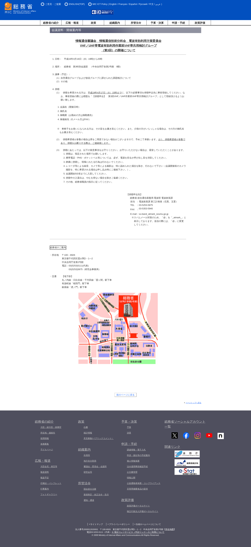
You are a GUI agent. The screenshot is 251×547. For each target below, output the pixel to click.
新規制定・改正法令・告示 (96, 494)
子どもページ (46, 449)
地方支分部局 (90, 461)
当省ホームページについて (148, 524)
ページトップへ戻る (193, 403)
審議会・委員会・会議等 (95, 466)
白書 (86, 427)
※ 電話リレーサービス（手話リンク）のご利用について (138, 532)
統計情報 (88, 433)
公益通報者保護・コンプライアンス (143, 483)
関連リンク (172, 448)
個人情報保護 (133, 461)
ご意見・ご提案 (53, 4)
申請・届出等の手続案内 (138, 455)
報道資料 (44, 472)
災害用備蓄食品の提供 (137, 489)
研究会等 (88, 472)
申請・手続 (178, 22)
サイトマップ (96, 524)
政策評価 (200, 22)
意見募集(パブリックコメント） (99, 438)
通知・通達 (89, 500)
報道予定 (44, 477)
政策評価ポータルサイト (138, 506)
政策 (93, 22)
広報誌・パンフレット (50, 483)
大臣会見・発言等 (48, 466)
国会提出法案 (90, 489)
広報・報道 (72, 22)
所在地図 (169, 529)
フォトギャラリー (48, 494)
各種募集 (44, 444)
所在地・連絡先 (47, 433)
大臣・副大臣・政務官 (50, 427)
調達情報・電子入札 (136, 450)
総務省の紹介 (51, 22)
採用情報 (44, 438)
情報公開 (131, 477)
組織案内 (114, 22)
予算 (129, 427)
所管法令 (136, 22)
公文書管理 (132, 472)
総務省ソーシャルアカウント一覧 (185, 424)
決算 (129, 433)
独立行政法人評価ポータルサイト (142, 511)
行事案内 (44, 489)
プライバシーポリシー (119, 524)
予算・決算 (157, 22)
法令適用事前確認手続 (137, 466)
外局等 (87, 455)
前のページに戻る (125, 395)
